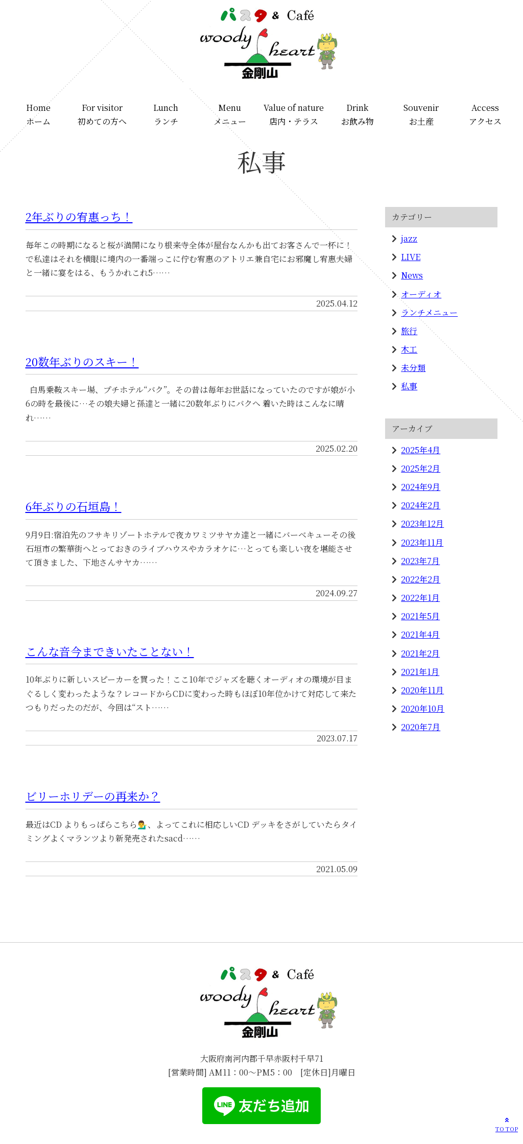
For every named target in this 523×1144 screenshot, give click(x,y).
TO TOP (506, 1124)
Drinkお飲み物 (357, 114)
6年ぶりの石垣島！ (74, 506)
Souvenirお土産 (421, 114)
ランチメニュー (429, 312)
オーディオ (421, 294)
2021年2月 (420, 653)
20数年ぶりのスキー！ (82, 361)
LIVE (410, 257)
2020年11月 (422, 690)
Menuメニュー (229, 114)
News (412, 275)
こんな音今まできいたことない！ (110, 651)
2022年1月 (420, 597)
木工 (409, 349)
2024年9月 (420, 487)
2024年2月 (420, 505)
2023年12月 (422, 523)
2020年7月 (420, 727)
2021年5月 (420, 616)
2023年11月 (422, 542)
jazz (409, 238)
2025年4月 (420, 450)
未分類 (413, 367)
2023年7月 (420, 561)
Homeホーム (38, 114)
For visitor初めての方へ (102, 114)
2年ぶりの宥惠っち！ (79, 216)
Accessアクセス (485, 114)
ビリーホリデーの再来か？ (93, 796)
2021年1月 (420, 672)
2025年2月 (420, 468)
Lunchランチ (165, 114)
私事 (409, 386)
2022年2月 (420, 579)
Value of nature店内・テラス (294, 114)
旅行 (409, 331)
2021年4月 (420, 634)
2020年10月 (422, 708)
